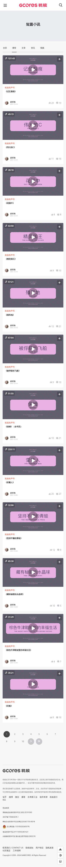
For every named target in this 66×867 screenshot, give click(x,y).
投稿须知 (29, 847)
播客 (23, 797)
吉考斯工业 (32, 797)
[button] (33, 70)
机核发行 (54, 797)
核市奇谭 (44, 797)
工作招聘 (17, 850)
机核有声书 (10, 87)
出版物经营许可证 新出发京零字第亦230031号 (19, 836)
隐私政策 (50, 847)
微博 (11, 797)
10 (23, 741)
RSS (4, 800)
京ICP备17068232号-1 (11, 817)
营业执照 (6, 808)
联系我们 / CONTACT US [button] (13, 847)
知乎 (5, 797)
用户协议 (39, 847)
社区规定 (6, 850)
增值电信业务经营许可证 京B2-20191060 (17, 812)
